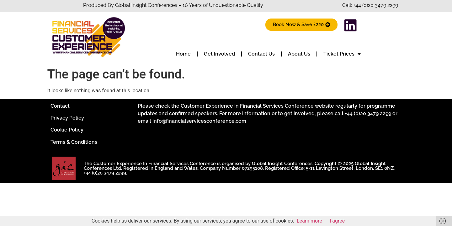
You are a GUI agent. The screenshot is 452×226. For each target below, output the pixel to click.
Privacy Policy (67, 118)
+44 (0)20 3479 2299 (375, 5)
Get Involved (219, 54)
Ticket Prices (342, 54)
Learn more (309, 221)
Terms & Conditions (74, 142)
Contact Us (261, 54)
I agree (337, 221)
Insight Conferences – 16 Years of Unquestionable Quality (196, 5)
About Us (299, 54)
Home (183, 54)
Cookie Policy (67, 130)
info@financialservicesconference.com (199, 121)
